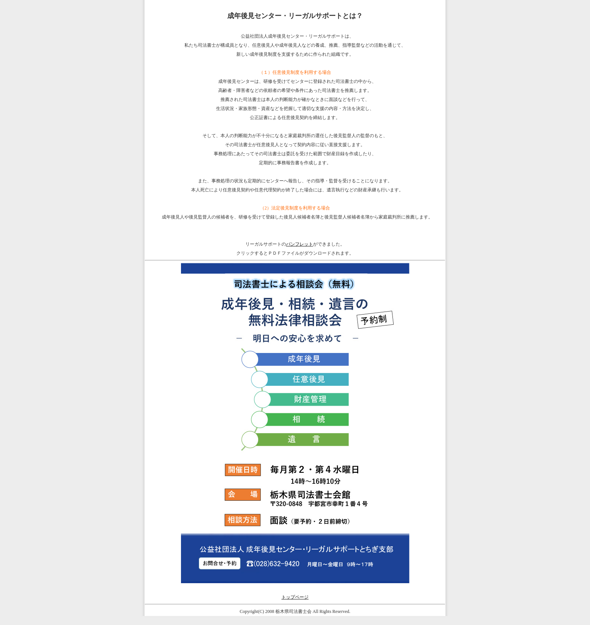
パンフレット (299, 244)
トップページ (295, 597)
